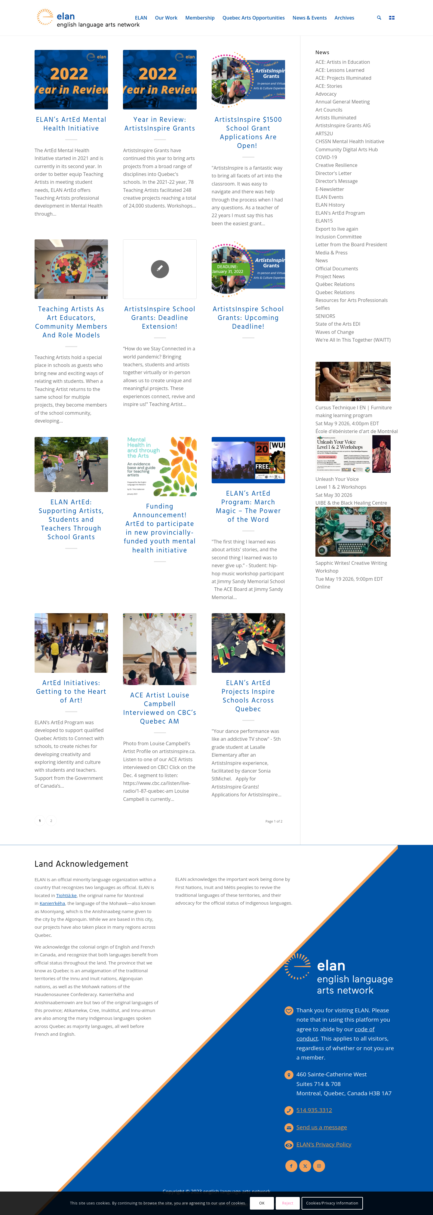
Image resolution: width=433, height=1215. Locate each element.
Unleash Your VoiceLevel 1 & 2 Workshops (353, 479)
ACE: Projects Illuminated (343, 78)
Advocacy (325, 94)
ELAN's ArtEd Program (340, 213)
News (321, 260)
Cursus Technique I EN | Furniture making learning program (353, 407)
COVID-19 (326, 157)
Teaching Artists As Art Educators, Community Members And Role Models (71, 322)
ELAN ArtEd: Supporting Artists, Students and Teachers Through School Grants (71, 520)
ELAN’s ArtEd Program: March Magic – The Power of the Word (248, 506)
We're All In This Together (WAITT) (353, 340)
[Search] (379, 17)
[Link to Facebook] (291, 1166)
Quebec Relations (335, 292)
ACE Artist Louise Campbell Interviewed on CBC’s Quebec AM (160, 708)
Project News (330, 276)
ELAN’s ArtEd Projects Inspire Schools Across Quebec (248, 696)
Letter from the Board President (351, 244)
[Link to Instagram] (319, 1166)
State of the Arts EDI (337, 324)
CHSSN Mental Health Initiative (349, 141)
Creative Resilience (336, 165)
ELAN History (330, 204)
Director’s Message (336, 181)
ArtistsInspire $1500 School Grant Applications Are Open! (248, 133)
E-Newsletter (329, 189)
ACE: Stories (328, 86)
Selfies (322, 308)
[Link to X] (305, 1166)
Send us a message (321, 1127)
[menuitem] (141, 17)
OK (262, 1203)
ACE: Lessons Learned (339, 70)
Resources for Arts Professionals (351, 300)
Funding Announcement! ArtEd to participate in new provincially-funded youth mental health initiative (160, 528)
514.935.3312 (314, 1110)
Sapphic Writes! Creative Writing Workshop (353, 563)
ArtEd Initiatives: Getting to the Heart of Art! (71, 692)
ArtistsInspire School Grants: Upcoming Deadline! (248, 318)
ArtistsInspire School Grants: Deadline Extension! (160, 318)
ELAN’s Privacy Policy (324, 1144)
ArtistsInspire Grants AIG (342, 125)
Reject (287, 1203)
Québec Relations (335, 284)
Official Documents (336, 268)
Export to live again (336, 229)
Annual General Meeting (342, 101)
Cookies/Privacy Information (332, 1203)
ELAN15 (324, 220)
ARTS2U (324, 133)
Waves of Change (334, 332)
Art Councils (328, 109)
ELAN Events (329, 197)
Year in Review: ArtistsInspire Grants (159, 124)
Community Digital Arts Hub (346, 149)
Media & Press (331, 252)
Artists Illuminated (335, 117)
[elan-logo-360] (89, 17)
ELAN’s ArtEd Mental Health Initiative (71, 124)
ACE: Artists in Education (342, 62)
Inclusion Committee (338, 236)
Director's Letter (333, 173)
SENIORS (325, 316)
